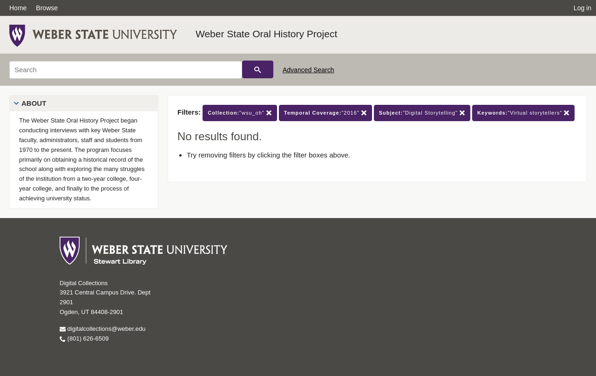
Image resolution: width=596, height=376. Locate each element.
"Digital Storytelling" (422, 113)
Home (18, 8)
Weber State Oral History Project (266, 33)
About (33, 103)
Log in (582, 8)
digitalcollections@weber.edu (102, 328)
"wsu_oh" (240, 113)
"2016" (325, 113)
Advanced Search (308, 70)
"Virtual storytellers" (523, 113)
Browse (47, 8)
